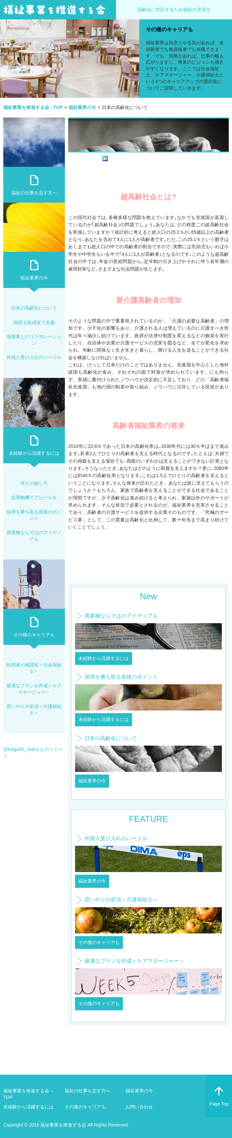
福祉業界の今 (92, 780)
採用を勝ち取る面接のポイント (121, 677)
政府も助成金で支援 (34, 322)
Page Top (219, 1094)
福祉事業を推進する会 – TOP (28, 1094)
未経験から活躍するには (103, 658)
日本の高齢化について (111, 738)
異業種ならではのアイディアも (121, 616)
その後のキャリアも (169, 29)
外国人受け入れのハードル (116, 838)
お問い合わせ (139, 1106)
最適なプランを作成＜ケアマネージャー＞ (134, 961)
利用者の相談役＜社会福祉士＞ (34, 668)
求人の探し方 (34, 483)
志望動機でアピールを (34, 497)
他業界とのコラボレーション (34, 340)
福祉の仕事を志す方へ (34, 192)
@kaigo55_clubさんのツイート (33, 752)
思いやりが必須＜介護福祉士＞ (121, 899)
